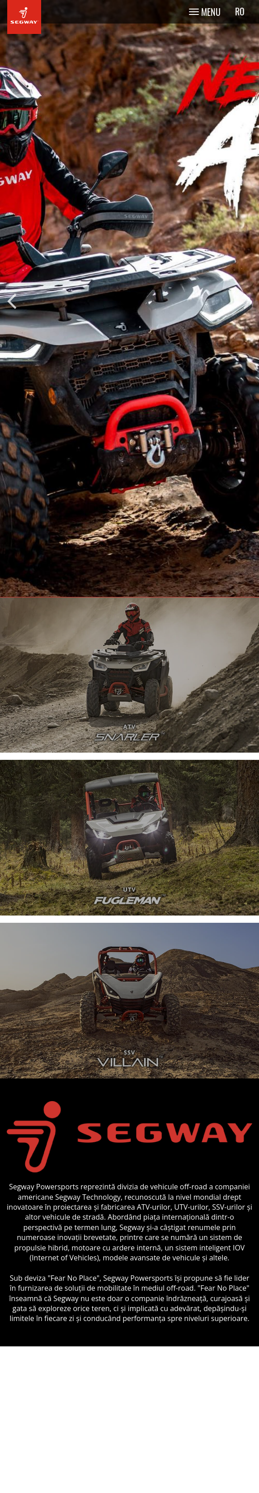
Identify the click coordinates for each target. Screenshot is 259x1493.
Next (247, 298)
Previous (11, 298)
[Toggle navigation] (204, 12)
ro (240, 11)
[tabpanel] (129, 298)
